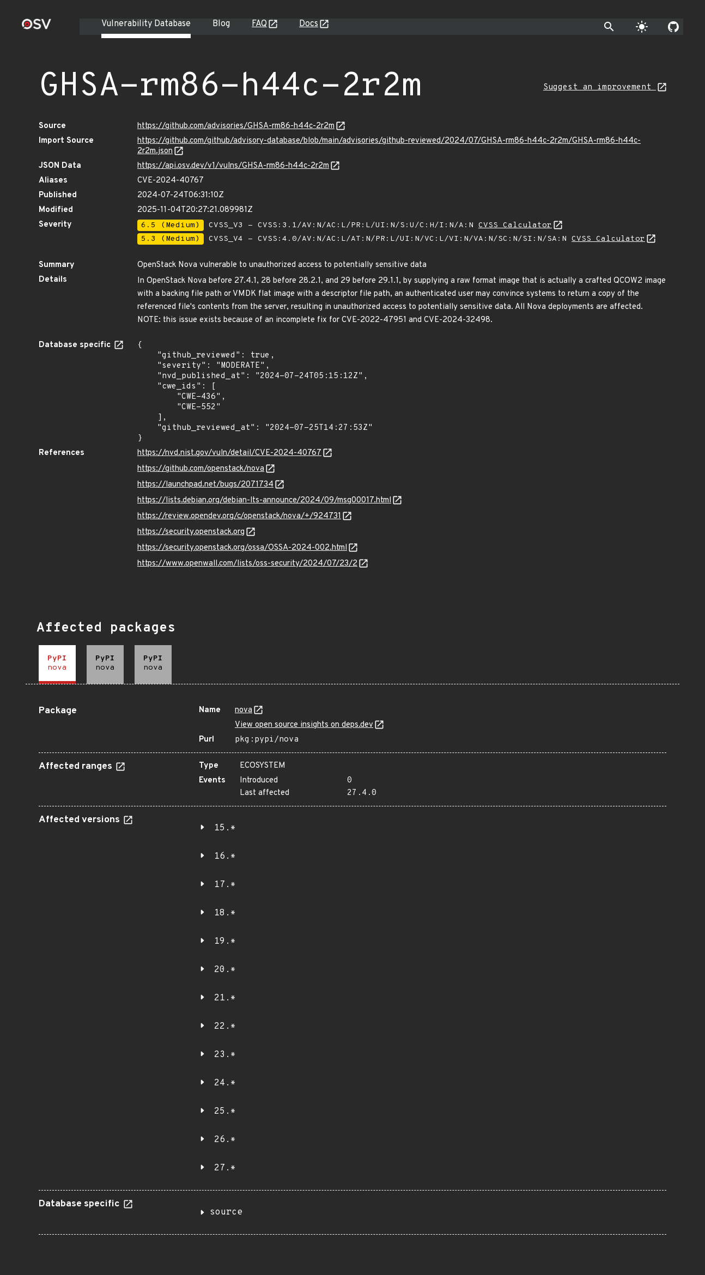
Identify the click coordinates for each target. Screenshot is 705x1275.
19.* (225, 941)
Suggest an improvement (599, 87)
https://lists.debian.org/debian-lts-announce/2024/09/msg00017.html (264, 500)
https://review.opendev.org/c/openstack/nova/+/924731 (239, 516)
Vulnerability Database (146, 24)
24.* (225, 1083)
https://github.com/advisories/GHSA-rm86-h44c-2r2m (236, 126)
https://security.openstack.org (191, 532)
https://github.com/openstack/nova (200, 469)
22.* (225, 1026)
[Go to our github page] (673, 26)
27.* (225, 1168)
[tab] (57, 664)
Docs (308, 24)
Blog (221, 24)
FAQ (259, 24)
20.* (225, 969)
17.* (225, 884)
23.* (225, 1054)
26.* (225, 1139)
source (226, 1212)
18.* (225, 913)
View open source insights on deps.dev (304, 725)
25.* (225, 1111)
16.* (225, 856)
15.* (225, 828)
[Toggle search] (609, 27)
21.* (225, 998)
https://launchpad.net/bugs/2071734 (205, 484)
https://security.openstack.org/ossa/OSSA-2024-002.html (242, 548)
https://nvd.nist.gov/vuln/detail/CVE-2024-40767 (229, 453)
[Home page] (36, 27)
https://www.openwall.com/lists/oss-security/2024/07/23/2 (247, 563)
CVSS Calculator (515, 225)
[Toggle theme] (642, 27)
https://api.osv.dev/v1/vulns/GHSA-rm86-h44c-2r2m (233, 166)
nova (243, 710)
